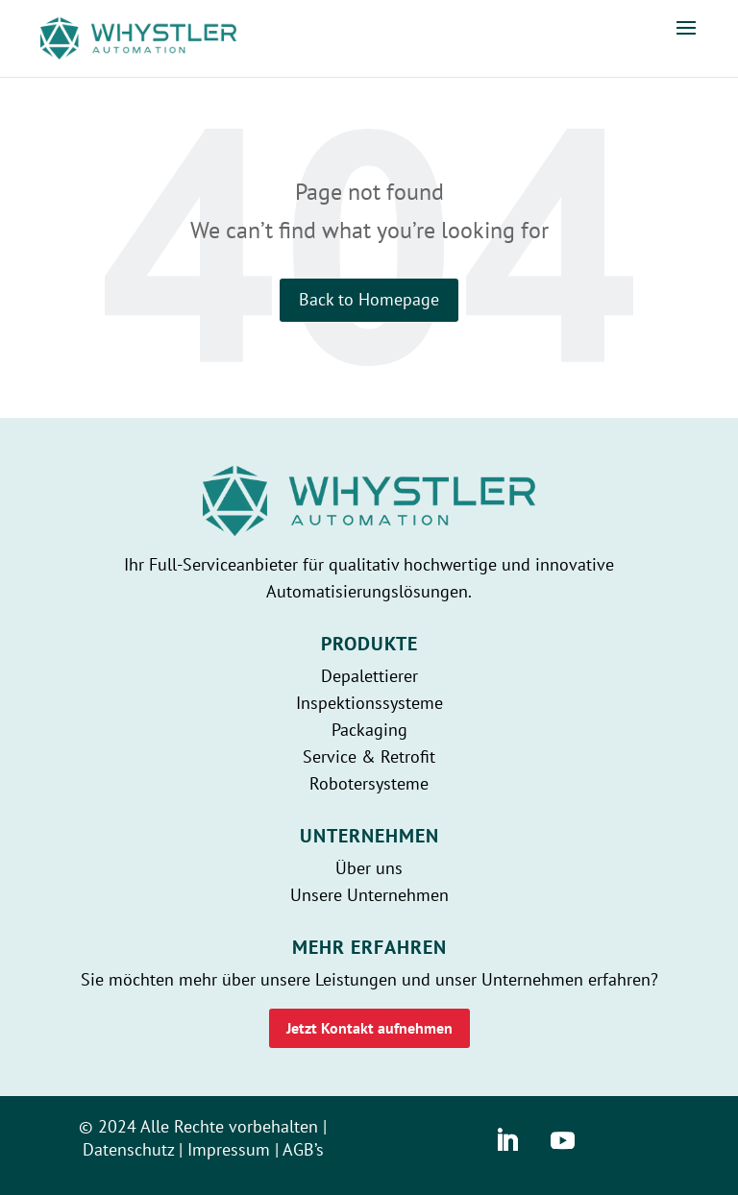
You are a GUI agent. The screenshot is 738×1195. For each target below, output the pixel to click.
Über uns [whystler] (369, 868)
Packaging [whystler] (369, 730)
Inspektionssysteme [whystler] (369, 703)
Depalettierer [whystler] (369, 676)
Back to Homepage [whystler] (369, 299)
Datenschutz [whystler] (128, 1149)
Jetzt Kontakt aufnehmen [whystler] (369, 1027)
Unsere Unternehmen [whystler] (369, 895)
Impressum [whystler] (228, 1149)
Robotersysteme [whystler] (369, 783)
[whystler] (138, 37)
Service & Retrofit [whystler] (369, 756)
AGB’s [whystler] (303, 1149)
